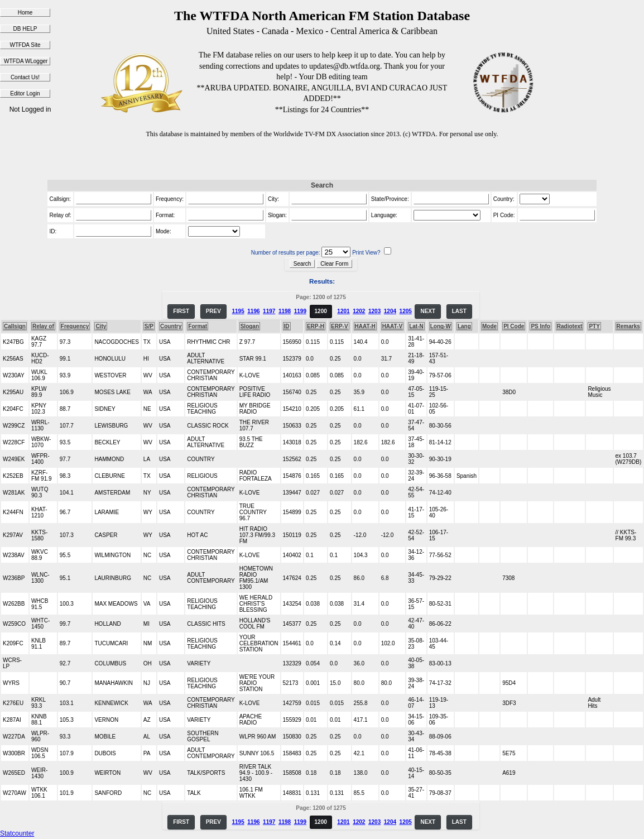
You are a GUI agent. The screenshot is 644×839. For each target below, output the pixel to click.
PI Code (513, 326)
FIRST (181, 311)
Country (170, 326)
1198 (284, 311)
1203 (374, 311)
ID (287, 326)
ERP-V (339, 326)
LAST (459, 311)
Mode (489, 326)
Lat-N (416, 326)
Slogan (250, 326)
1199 (300, 311)
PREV (213, 311)
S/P (149, 326)
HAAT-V (392, 326)
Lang (464, 326)
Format (197, 326)
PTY (594, 326)
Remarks (628, 326)
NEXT (427, 311)
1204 (390, 311)
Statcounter (17, 833)
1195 (238, 311)
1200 (321, 311)
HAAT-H (365, 326)
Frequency (75, 326)
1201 (343, 311)
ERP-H (315, 326)
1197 (269, 311)
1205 (406, 311)
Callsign (15, 326)
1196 (253, 311)
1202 (359, 311)
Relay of (43, 326)
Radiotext (570, 326)
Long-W (440, 326)
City (100, 326)
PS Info (540, 326)
